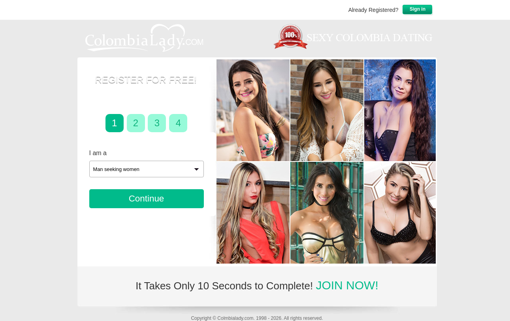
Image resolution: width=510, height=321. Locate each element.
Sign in (417, 9)
